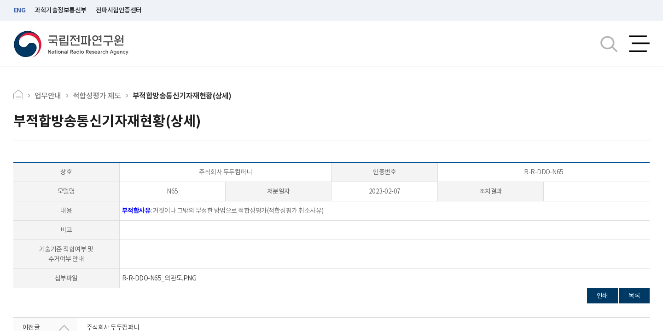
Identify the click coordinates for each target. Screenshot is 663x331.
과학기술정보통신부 (61, 10)
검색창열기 (608, 44)
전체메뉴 (639, 44)
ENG (19, 10)
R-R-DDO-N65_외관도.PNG (159, 278)
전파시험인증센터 (119, 10)
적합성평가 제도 (97, 95)
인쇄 (602, 295)
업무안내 (48, 95)
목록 (634, 295)
